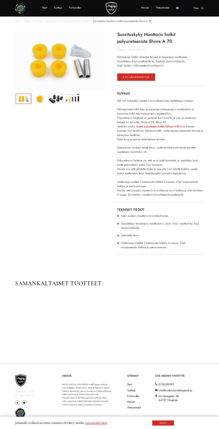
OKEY (163, 423)
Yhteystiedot (162, 8)
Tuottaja (58, 8)
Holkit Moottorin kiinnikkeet (75, 21)
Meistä (145, 8)
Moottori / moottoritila (46, 21)
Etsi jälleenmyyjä (140, 78)
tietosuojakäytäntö (96, 423)
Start (44, 8)
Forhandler (75, 8)
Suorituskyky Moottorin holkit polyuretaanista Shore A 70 (122, 21)
